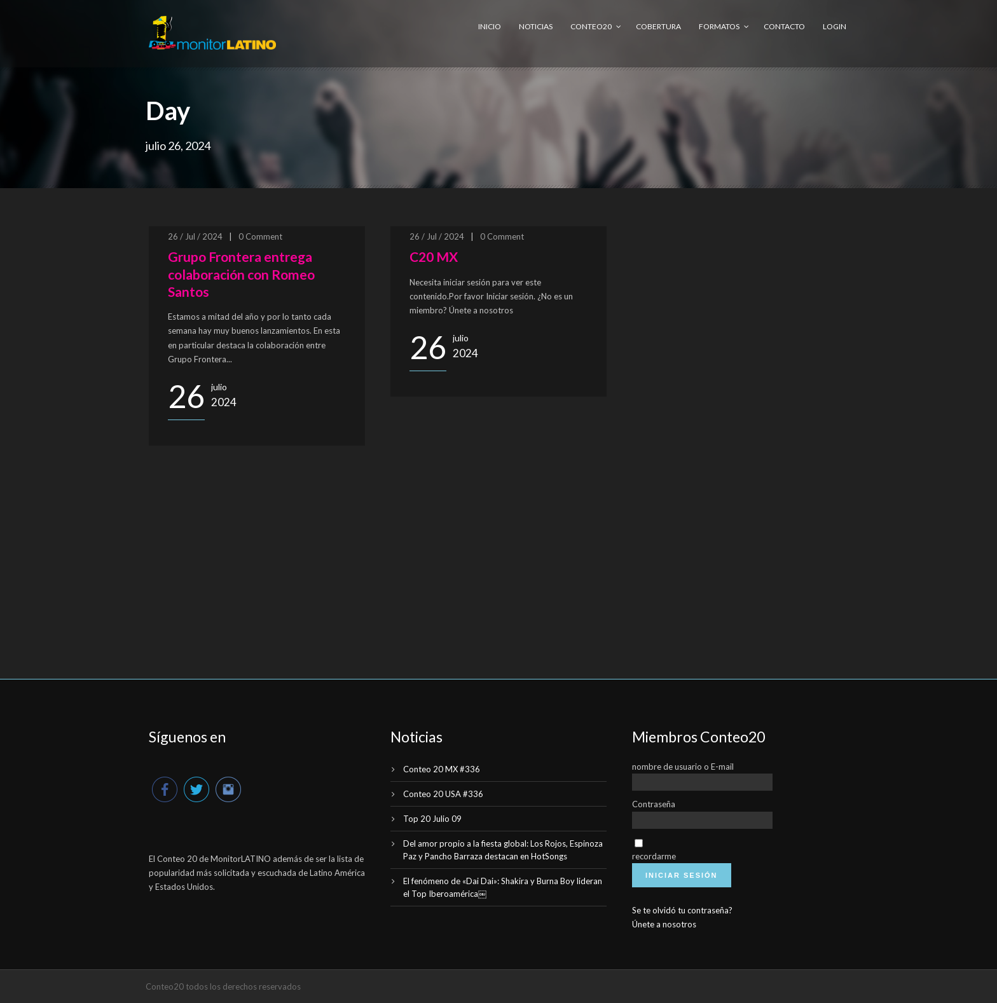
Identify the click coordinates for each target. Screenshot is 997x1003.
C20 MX (433, 256)
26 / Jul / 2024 (195, 236)
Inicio (489, 26)
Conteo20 (591, 26)
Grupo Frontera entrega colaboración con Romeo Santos (241, 274)
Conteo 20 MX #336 (441, 769)
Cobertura (658, 26)
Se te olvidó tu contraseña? (682, 910)
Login (834, 26)
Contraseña (653, 804)
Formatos (719, 26)
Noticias (536, 26)
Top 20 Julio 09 (432, 819)
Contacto (784, 26)
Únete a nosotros (664, 924)
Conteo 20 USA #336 (443, 794)
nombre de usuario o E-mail (683, 766)
